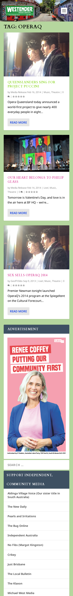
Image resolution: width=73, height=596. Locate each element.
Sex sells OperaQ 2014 (28, 275)
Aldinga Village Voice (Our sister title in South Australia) (34, 495)
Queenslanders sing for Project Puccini (31, 84)
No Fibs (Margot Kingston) (25, 545)
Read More (18, 122)
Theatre (55, 92)
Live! (46, 187)
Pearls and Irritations (22, 516)
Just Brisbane (16, 564)
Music (47, 92)
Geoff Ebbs (17, 281)
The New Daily (17, 506)
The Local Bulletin (19, 574)
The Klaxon (15, 583)
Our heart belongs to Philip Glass (36, 180)
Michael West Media (21, 593)
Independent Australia (23, 535)
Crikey (12, 555)
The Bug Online (18, 526)
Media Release (19, 92)
